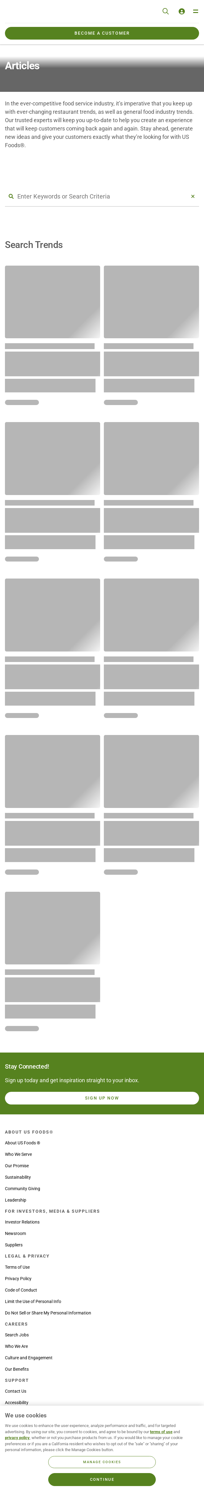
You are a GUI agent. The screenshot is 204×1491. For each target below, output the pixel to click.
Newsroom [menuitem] (15, 1233)
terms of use (161, 1431)
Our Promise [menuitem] (17, 1165)
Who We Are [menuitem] (16, 1346)
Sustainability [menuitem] (18, 1177)
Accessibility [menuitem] (16, 1402)
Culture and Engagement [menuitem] (29, 1357)
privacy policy (17, 1437)
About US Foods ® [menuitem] (22, 1142)
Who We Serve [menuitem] (18, 1154)
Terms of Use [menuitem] (17, 1267)
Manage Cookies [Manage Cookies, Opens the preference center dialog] (102, 1462)
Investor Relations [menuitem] (22, 1222)
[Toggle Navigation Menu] (195, 11)
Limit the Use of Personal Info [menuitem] (33, 1301)
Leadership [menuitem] (15, 1200)
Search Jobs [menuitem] (17, 1334)
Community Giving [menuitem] (22, 1188)
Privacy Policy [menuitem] (18, 1278)
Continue (102, 1479)
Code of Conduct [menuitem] (21, 1290)
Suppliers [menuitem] (14, 1244)
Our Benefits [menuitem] (17, 1369)
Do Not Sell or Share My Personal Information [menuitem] (48, 1312)
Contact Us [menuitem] (15, 1391)
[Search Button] (11, 196)
